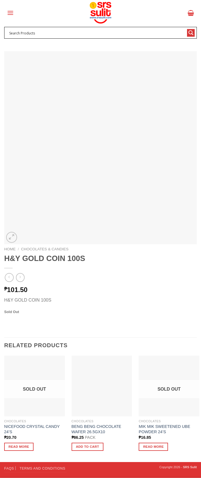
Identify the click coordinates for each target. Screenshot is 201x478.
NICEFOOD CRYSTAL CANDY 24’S (32, 429)
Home (10, 249)
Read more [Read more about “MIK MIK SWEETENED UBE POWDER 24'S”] (153, 446)
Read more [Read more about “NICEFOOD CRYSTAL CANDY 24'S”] (19, 446)
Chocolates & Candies (44, 249)
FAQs (9, 468)
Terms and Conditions (42, 468)
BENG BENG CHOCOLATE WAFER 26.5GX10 (96, 429)
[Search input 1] (97, 33)
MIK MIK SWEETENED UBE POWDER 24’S (164, 429)
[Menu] (10, 13)
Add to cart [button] (87, 446)
